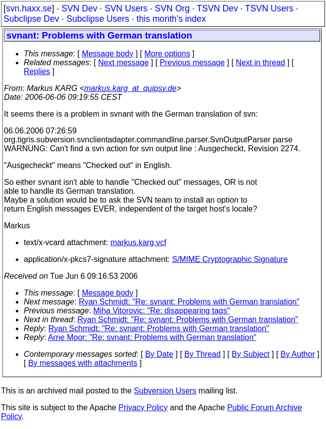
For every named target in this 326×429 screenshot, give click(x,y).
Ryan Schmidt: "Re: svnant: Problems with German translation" (189, 302)
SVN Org (172, 8)
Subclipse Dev (31, 19)
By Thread (203, 354)
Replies (37, 71)
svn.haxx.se (29, 8)
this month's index (171, 19)
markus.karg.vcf (138, 242)
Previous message (192, 62)
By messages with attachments (83, 363)
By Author (297, 354)
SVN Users (125, 8)
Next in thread (260, 62)
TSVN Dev (217, 8)
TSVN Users (269, 8)
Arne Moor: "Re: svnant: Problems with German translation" (152, 337)
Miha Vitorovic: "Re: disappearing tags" (161, 310)
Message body (107, 53)
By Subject (250, 354)
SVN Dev (79, 8)
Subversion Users (165, 390)
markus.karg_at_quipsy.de (130, 88)
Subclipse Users (97, 19)
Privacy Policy (143, 407)
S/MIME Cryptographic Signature (230, 259)
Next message (123, 62)
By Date (159, 354)
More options (167, 53)
